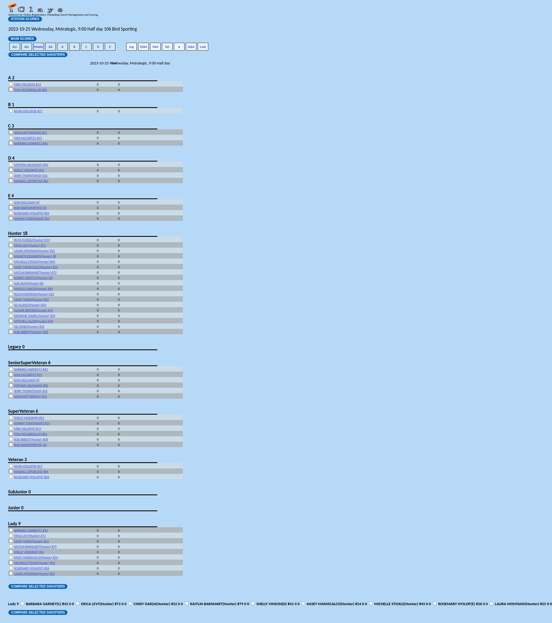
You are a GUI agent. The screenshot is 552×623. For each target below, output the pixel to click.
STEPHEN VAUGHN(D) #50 (31, 165)
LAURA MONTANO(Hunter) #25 (34, 251)
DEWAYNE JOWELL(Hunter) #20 (34, 316)
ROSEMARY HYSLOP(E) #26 (31, 213)
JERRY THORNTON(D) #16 (30, 176)
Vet (167, 47)
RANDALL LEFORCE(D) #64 (31, 181)
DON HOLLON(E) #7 (27, 202)
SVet (155, 47)
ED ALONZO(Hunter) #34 (30, 305)
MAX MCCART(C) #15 (28, 138)
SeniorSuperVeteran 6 (29, 363)
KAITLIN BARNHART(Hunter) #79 (35, 272)
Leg (131, 47)
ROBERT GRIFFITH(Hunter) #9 (33, 278)
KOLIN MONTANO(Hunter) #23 (34, 294)
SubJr (190, 47)
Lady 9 (14, 524)
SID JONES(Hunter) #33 (29, 327)
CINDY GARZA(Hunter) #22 (31, 299)
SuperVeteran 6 (23, 411)
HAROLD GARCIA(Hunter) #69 (33, 289)
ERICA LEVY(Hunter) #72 (30, 245)
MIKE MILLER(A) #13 (27, 84)
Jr (179, 47)
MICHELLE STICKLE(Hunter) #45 (34, 262)
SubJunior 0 (19, 492)
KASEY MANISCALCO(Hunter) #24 (36, 267)
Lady (203, 47)
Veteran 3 (17, 460)
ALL (14, 47)
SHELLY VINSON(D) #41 (29, 170)
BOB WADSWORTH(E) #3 (30, 208)
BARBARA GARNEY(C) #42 (31, 143)
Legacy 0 (16, 347)
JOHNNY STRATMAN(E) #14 (32, 219)
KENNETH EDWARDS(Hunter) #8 (35, 256)
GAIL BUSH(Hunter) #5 (29, 283)
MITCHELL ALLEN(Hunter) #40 (33, 321)
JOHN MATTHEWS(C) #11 (30, 133)
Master (38, 47)
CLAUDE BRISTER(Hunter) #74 (33, 310)
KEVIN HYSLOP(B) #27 (28, 111)
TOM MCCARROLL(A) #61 (30, 90)
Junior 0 (16, 508)
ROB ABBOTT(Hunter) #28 (31, 332)
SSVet (143, 47)
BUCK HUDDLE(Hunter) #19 (32, 240)
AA (51, 47)
